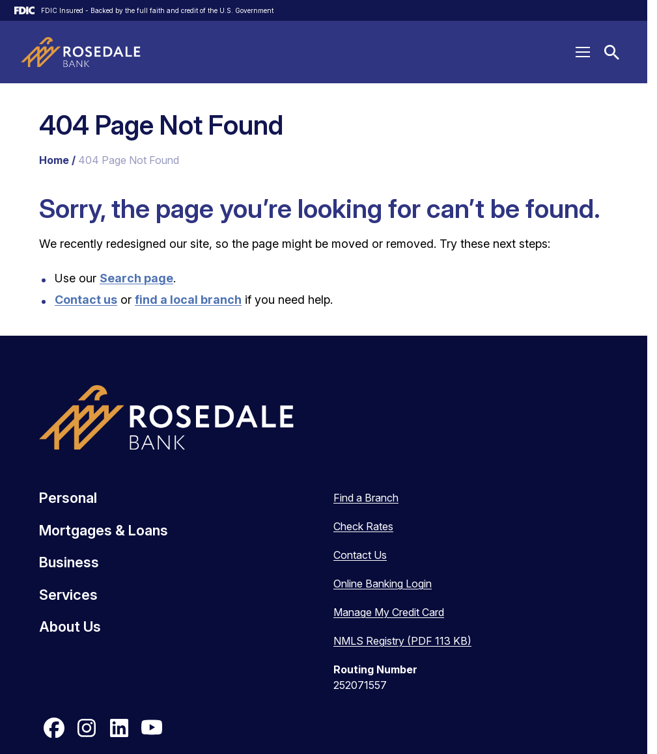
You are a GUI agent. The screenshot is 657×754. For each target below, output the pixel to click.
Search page (136, 278)
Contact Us (360, 554)
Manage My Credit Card (388, 612)
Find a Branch (365, 497)
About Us (70, 626)
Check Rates (363, 526)
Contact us (86, 299)
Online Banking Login (382, 583)
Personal (68, 497)
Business (69, 562)
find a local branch (188, 299)
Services (68, 594)
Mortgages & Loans (103, 530)
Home (54, 160)
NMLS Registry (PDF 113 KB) (402, 640)
